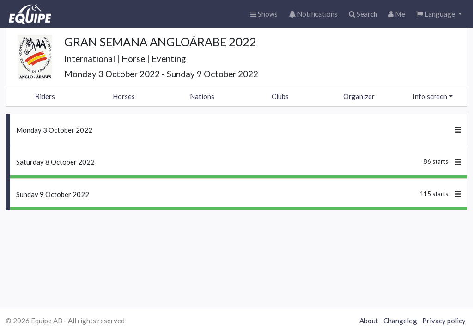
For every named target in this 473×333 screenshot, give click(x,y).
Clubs (280, 96)
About (368, 320)
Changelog (400, 320)
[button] (439, 14)
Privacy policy (444, 320)
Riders (45, 96)
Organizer (359, 96)
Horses (124, 96)
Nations (202, 96)
